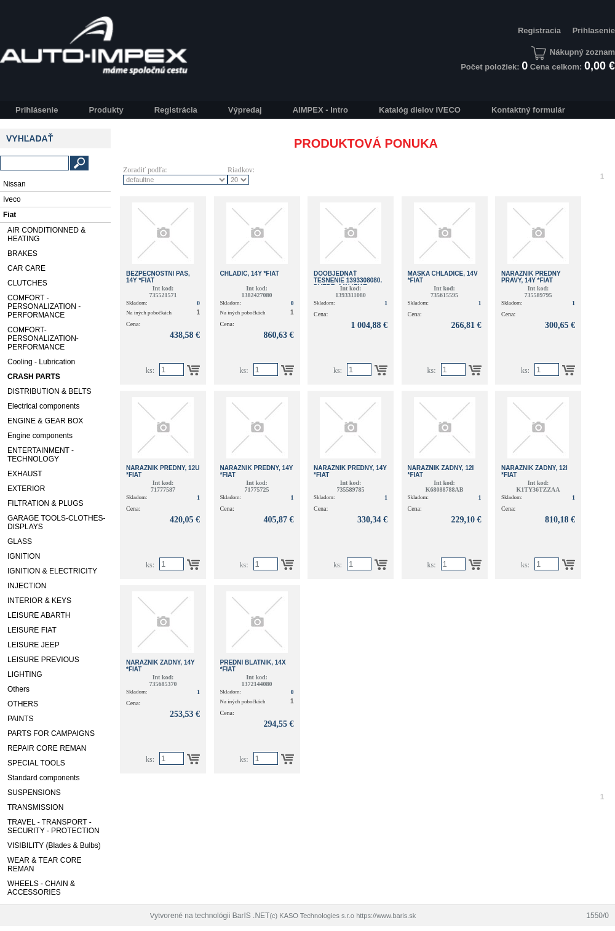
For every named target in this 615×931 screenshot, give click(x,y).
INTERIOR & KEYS (39, 600)
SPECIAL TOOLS (36, 763)
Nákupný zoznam (573, 52)
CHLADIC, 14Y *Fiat (249, 273)
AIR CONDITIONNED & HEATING (46, 234)
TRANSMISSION (35, 807)
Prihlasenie (594, 30)
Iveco (12, 199)
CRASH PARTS (33, 376)
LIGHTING (24, 674)
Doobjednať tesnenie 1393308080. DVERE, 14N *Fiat (348, 280)
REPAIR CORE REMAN (46, 748)
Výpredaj (245, 109)
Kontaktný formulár (528, 109)
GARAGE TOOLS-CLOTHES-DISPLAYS (56, 522)
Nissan (14, 184)
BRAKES (22, 253)
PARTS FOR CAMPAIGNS (51, 733)
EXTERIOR (26, 488)
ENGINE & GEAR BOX (45, 421)
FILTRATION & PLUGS (45, 503)
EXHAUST (24, 473)
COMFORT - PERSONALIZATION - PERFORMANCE (44, 306)
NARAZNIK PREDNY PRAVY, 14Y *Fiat (531, 277)
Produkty (106, 109)
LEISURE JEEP (33, 645)
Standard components (43, 777)
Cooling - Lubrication (41, 362)
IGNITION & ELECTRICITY (52, 571)
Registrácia (175, 109)
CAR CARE (26, 268)
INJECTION (26, 585)
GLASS (19, 541)
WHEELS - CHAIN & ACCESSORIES (41, 888)
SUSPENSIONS (34, 792)
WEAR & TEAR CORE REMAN (44, 864)
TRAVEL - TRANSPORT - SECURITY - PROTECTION (53, 826)
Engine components (40, 435)
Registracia (539, 30)
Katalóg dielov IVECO (420, 109)
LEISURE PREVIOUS (43, 659)
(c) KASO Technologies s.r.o (311, 915)
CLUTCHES (27, 283)
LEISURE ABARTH (38, 615)
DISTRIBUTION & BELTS (49, 391)
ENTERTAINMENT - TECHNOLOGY (40, 454)
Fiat (9, 214)
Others (18, 689)
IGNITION (23, 556)
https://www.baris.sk (386, 915)
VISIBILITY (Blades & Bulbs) (54, 845)
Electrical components (43, 406)
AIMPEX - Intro (320, 109)
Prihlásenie (36, 109)
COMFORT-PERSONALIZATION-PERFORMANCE (43, 338)
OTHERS (22, 704)
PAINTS (20, 718)
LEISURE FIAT (32, 630)
